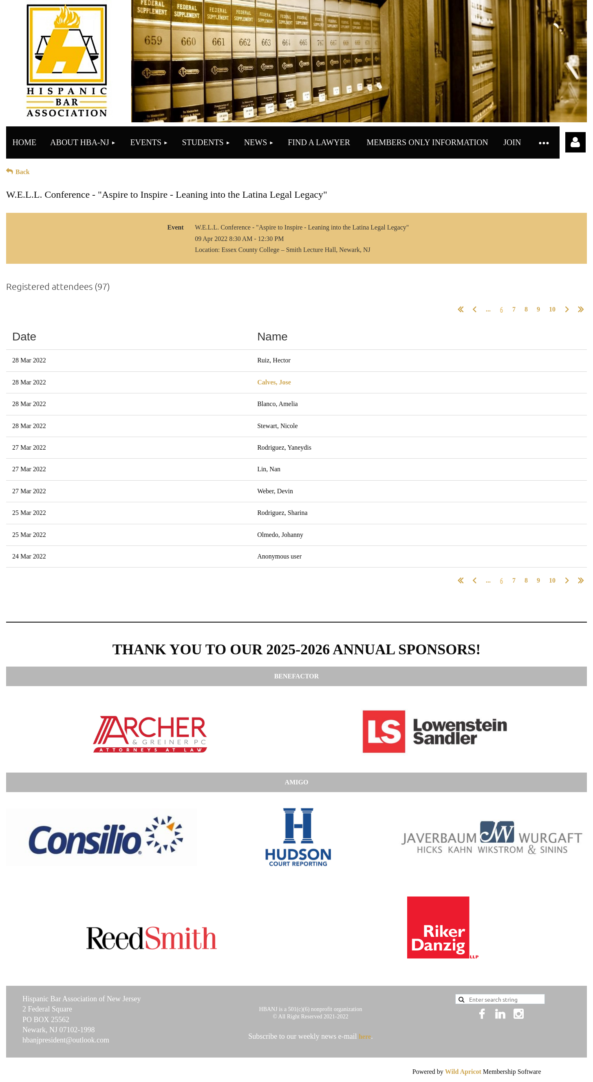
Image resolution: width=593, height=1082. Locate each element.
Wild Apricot (463, 1071)
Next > (567, 309)
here (365, 1036)
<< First (460, 309)
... (488, 309)
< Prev (474, 309)
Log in (575, 142)
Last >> (581, 309)
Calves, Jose (274, 382)
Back (22, 171)
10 (552, 309)
